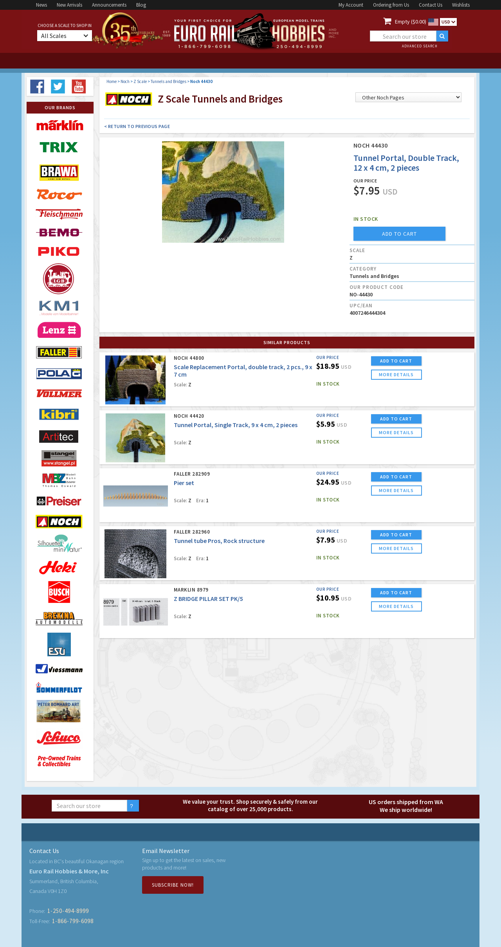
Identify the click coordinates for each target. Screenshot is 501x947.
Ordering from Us (391, 5)
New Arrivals (69, 5)
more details (396, 374)
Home (111, 81)
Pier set (184, 483)
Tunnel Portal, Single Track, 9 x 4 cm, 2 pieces (235, 425)
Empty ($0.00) (410, 21)
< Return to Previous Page (137, 126)
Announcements (109, 5)
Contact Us (430, 5)
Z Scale (140, 81)
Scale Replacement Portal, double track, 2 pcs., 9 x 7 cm (243, 370)
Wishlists (461, 5)
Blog (141, 5)
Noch (125, 81)
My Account (351, 5)
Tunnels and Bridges (168, 81)
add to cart (399, 233)
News (41, 5)
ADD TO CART (396, 361)
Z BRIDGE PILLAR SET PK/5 (208, 598)
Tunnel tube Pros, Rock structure (219, 541)
